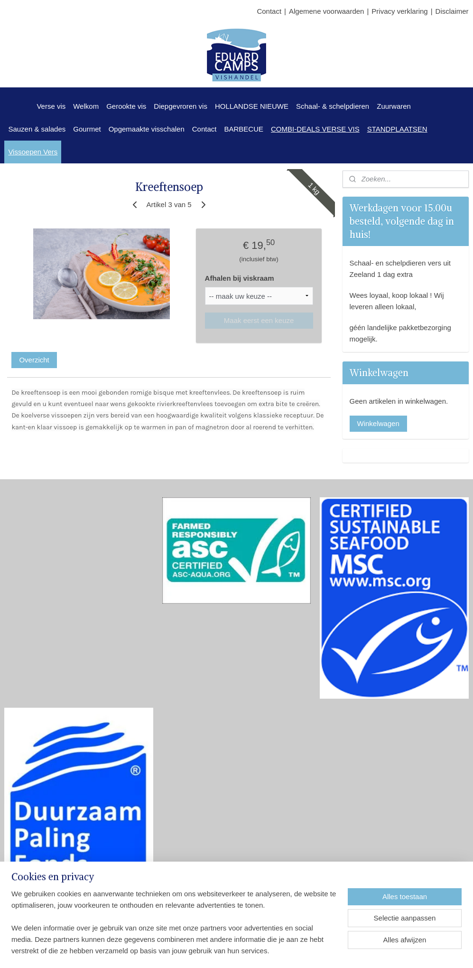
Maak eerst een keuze (259, 320)
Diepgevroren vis (180, 106)
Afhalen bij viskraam (239, 278)
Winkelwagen (378, 423)
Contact (269, 11)
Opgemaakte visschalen (147, 129)
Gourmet (87, 129)
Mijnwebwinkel (342, 950)
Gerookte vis (126, 106)
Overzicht (34, 360)
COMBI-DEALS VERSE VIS (315, 129)
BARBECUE (243, 129)
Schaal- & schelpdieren (332, 106)
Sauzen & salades (36, 129)
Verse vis (51, 106)
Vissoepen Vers (32, 152)
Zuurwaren (394, 106)
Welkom (86, 106)
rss (237, 950)
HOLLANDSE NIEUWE (251, 106)
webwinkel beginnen (268, 950)
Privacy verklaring (399, 11)
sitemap (221, 950)
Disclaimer (452, 11)
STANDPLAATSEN (397, 129)
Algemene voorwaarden (326, 11)
